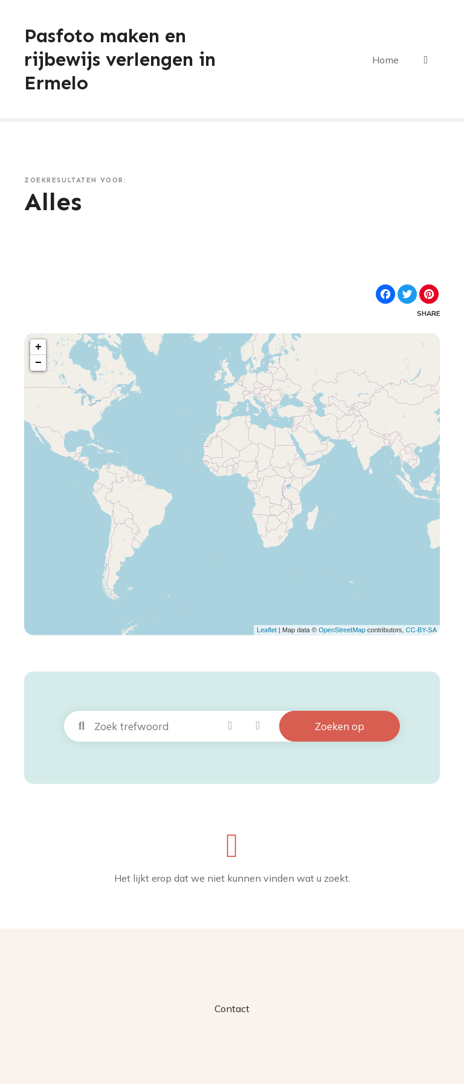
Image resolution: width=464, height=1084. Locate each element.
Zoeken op (339, 725)
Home (386, 59)
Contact (232, 1007)
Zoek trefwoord (81, 725)
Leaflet (267, 629)
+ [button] (38, 346)
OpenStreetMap (342, 629)
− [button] (38, 361)
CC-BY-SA (421, 629)
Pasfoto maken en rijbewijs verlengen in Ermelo (123, 59)
